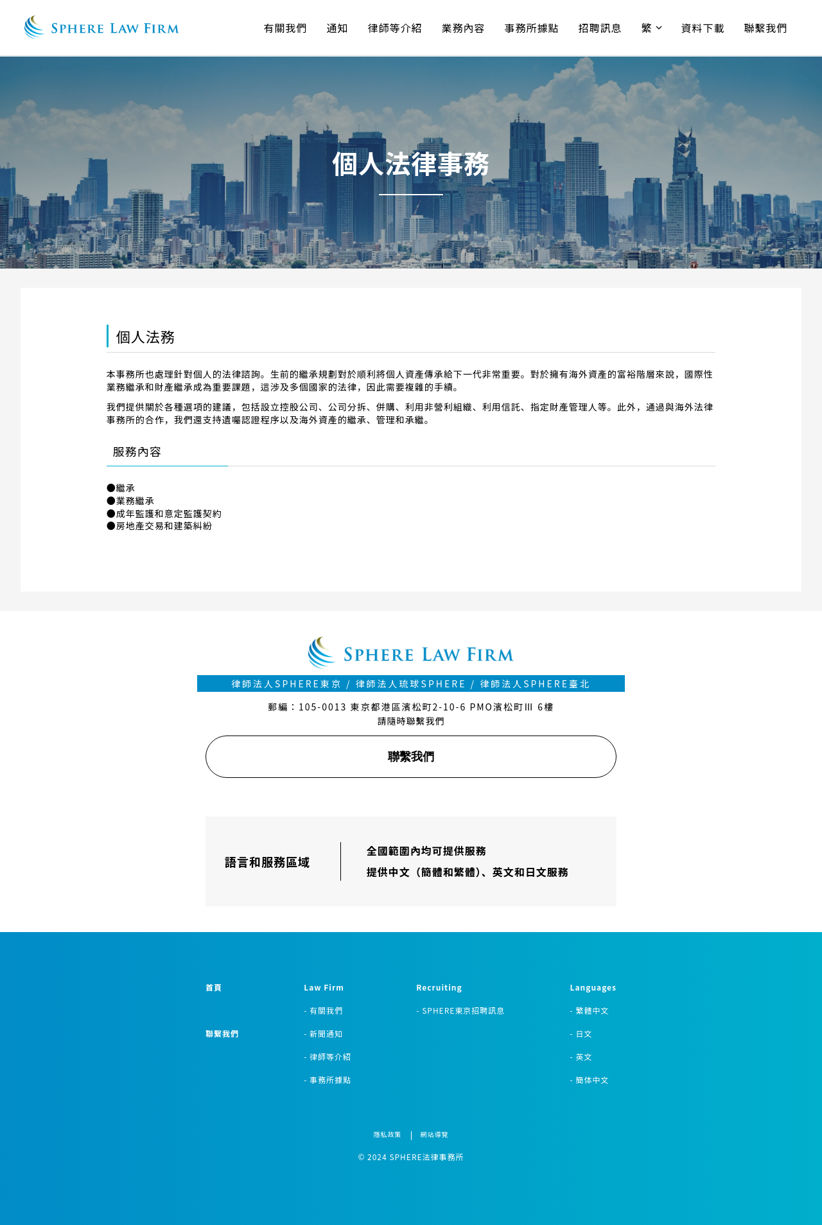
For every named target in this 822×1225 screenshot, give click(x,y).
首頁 (214, 987)
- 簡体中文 (589, 1079)
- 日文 (581, 1033)
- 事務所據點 (327, 1079)
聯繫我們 (766, 27)
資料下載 (703, 27)
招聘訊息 (600, 27)
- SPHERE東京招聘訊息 (460, 1010)
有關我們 (285, 27)
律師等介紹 (395, 27)
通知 (337, 27)
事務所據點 (532, 27)
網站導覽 (435, 1134)
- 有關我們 (323, 1010)
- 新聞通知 (323, 1033)
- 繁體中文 (589, 1010)
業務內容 (463, 27)
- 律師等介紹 (327, 1056)
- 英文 (581, 1056)
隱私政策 (388, 1134)
